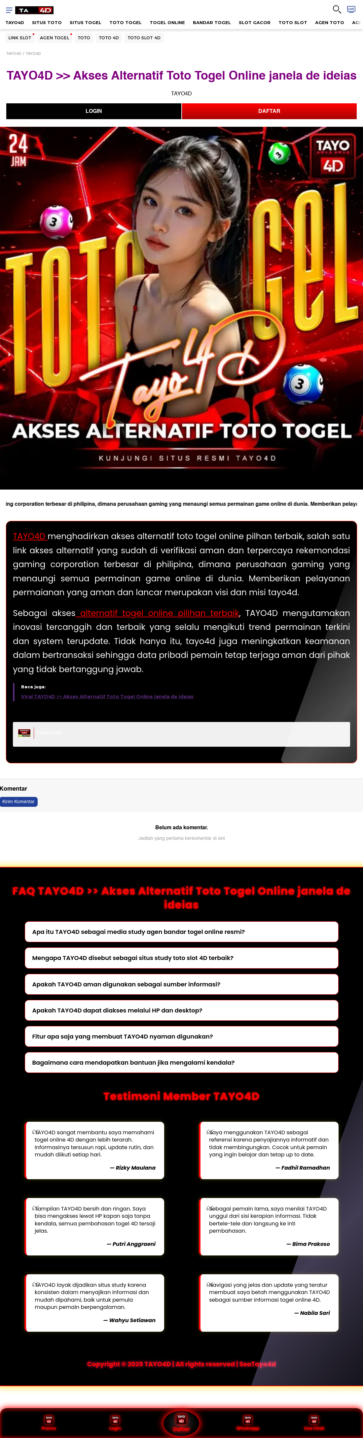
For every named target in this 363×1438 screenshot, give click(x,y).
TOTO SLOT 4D (144, 37)
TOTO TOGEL (125, 22)
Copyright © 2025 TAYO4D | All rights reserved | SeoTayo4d (181, 1364)
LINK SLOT (19, 37)
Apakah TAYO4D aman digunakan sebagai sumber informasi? (126, 984)
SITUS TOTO (47, 22)
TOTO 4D (109, 37)
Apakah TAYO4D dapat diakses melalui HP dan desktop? (117, 1010)
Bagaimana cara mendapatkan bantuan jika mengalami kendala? (133, 1062)
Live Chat (314, 1423)
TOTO (84, 37)
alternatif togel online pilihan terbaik (157, 613)
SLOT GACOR (255, 22)
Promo (49, 1423)
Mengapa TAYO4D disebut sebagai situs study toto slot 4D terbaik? (133, 958)
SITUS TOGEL (85, 22)
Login (115, 1423)
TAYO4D (14, 22)
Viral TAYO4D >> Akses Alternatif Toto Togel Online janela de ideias (107, 697)
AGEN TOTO (329, 22)
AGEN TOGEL (54, 37)
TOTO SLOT (292, 22)
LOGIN (94, 111)
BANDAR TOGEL (212, 22)
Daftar (181, 1423)
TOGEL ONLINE (167, 22)
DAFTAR (269, 111)
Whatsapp (247, 1423)
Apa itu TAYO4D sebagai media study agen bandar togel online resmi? (138, 932)
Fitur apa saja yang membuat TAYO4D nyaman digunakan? (122, 1036)
